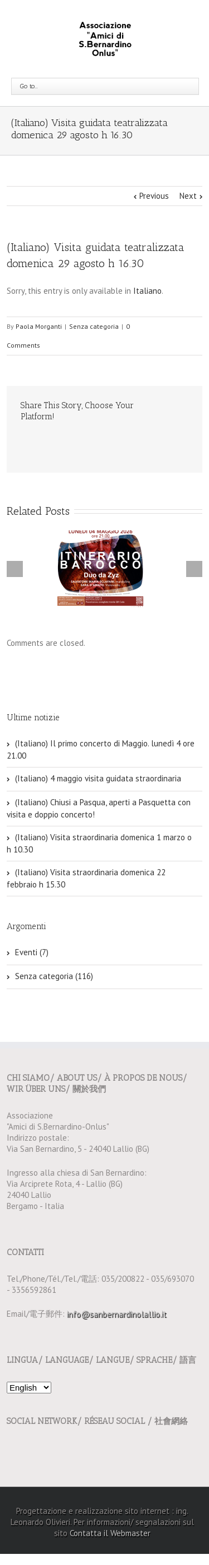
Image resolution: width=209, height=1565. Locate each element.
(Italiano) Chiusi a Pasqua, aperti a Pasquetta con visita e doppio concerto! (99, 808)
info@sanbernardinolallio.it (117, 1313)
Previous (154, 195)
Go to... (29, 86)
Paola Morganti (39, 326)
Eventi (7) (31, 952)
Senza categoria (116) (54, 976)
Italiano (147, 290)
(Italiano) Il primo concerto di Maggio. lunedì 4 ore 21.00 (101, 749)
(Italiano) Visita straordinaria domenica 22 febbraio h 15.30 (86, 878)
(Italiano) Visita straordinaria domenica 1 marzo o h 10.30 (99, 843)
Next (188, 195)
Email (26, 441)
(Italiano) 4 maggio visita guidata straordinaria (98, 778)
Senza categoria (94, 326)
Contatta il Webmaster (110, 1533)
